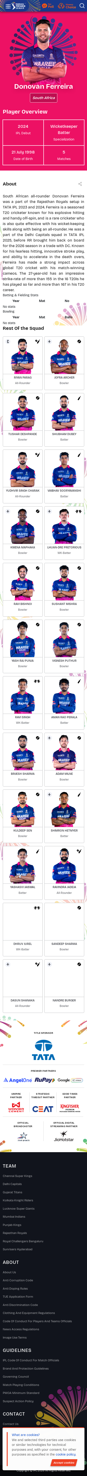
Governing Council (16, 1377)
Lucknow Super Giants (19, 1209)
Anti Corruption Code (18, 1280)
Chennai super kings (17, 1176)
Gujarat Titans (12, 1192)
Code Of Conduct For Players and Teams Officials (37, 1321)
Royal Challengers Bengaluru (23, 1241)
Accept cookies (64, 1462)
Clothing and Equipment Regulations (29, 1313)
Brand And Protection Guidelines (26, 1369)
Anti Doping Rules (15, 1289)
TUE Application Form (18, 1297)
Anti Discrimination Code (20, 1305)
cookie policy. (66, 1454)
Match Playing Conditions (21, 1385)
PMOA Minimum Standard (21, 1393)
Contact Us (11, 1424)
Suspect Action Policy (18, 1401)
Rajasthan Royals (15, 1233)
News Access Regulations (21, 1329)
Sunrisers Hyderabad (17, 1249)
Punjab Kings (12, 1225)
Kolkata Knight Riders (18, 1200)
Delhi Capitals (12, 1184)
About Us (9, 1272)
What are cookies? (26, 1435)
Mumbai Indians (14, 1217)
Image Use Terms (15, 1337)
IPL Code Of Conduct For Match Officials (31, 1360)
